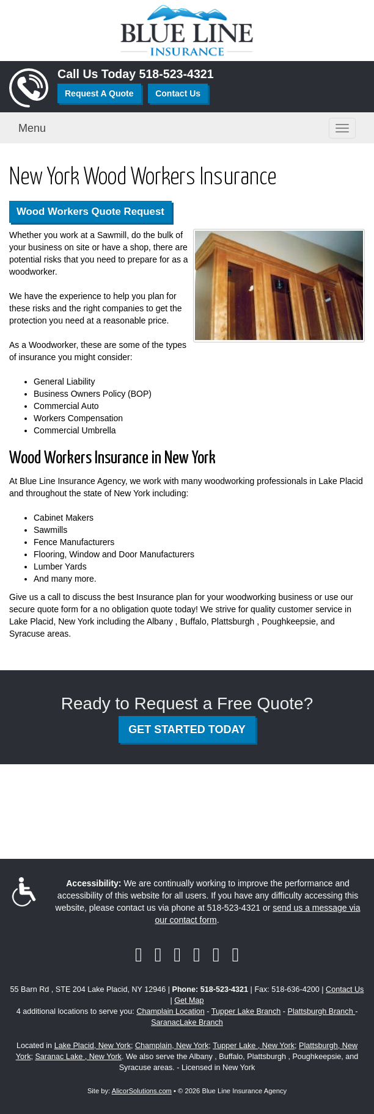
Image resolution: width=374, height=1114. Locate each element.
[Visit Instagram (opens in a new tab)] (235, 955)
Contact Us (177, 93)
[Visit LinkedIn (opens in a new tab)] (177, 955)
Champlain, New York (171, 1045)
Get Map (189, 1000)
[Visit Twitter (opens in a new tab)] (158, 955)
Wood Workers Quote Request (90, 211)
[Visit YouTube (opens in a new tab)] (197, 955)
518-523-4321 (176, 74)
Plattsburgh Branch (322, 1011)
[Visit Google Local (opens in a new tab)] (216, 955)
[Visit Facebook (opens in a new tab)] (138, 955)
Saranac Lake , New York (78, 1056)
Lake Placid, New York (92, 1045)
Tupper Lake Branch (246, 1011)
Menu (32, 128)
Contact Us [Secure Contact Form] (345, 989)
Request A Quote (99, 93)
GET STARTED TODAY (187, 729)
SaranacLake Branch (187, 1022)
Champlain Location (170, 1011)
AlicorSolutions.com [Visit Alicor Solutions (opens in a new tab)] (142, 1090)
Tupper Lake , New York (254, 1045)
